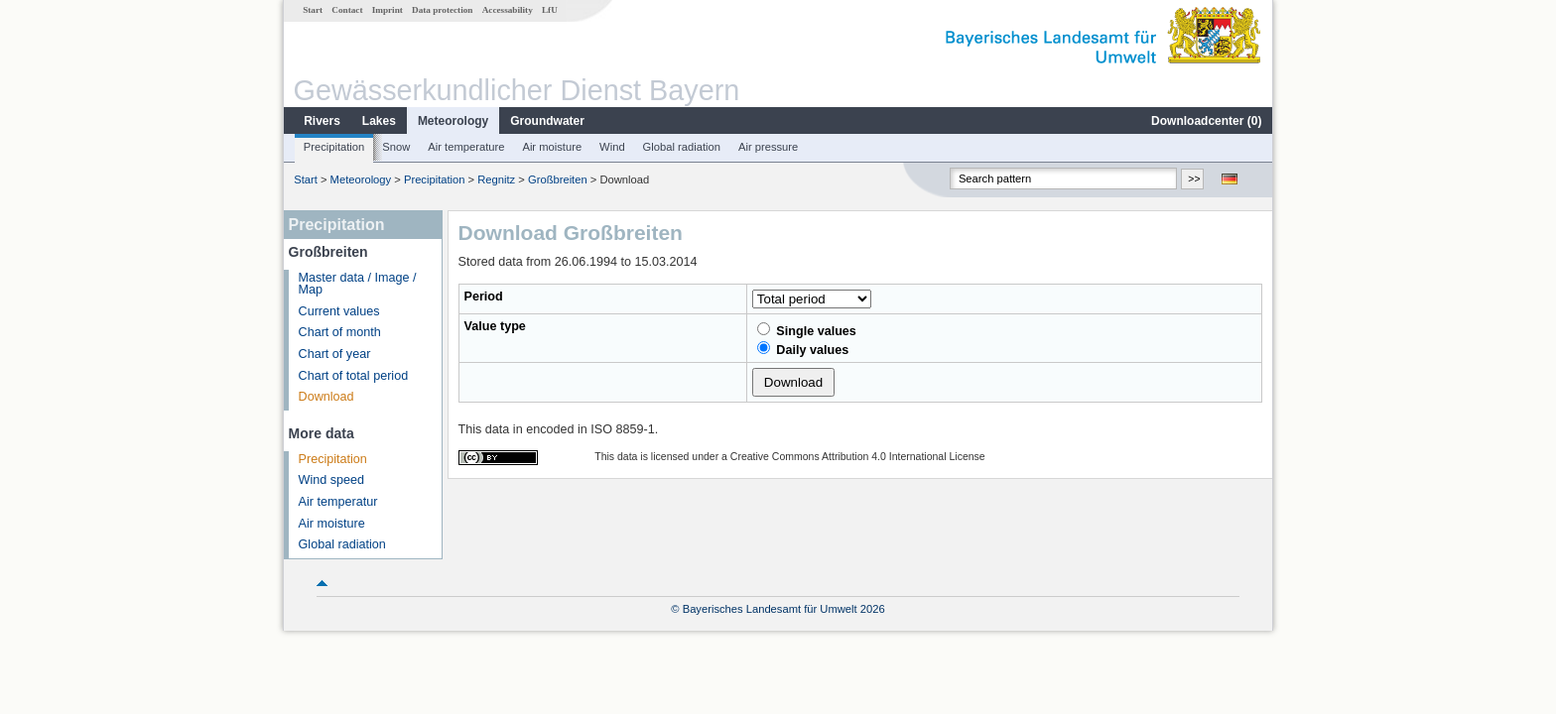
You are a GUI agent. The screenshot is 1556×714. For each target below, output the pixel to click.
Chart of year (335, 354)
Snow (396, 147)
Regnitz (496, 179)
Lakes (379, 121)
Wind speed (332, 480)
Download (326, 397)
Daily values (802, 349)
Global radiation (681, 147)
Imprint (387, 10)
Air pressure (768, 147)
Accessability (507, 10)
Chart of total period (354, 376)
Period (483, 296)
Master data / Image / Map (358, 284)
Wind (612, 147)
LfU (550, 10)
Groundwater (547, 121)
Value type (495, 326)
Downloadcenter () (1206, 121)
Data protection (442, 10)
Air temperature (466, 147)
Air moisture (552, 147)
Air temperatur (338, 502)
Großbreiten (557, 179)
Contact (346, 10)
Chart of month (340, 332)
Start (313, 10)
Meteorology (453, 121)
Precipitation (334, 147)
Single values (806, 330)
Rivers (322, 121)
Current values (339, 311)
